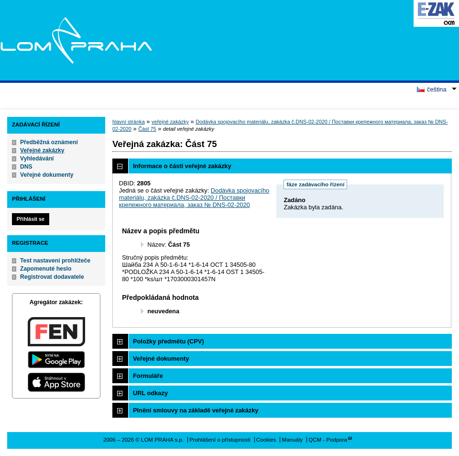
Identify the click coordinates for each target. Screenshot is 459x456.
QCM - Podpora (327, 440)
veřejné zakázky (170, 122)
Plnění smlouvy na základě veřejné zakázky (195, 410)
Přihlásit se (30, 219)
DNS (26, 166)
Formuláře (148, 375)
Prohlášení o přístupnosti (219, 440)
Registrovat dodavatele (52, 277)
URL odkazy (150, 393)
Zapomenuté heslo (45, 268)
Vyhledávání (37, 158)
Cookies (266, 440)
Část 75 (147, 129)
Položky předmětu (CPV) (168, 341)
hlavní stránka (128, 122)
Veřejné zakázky (42, 150)
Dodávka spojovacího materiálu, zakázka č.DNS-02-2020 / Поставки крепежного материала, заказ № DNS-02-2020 (194, 197)
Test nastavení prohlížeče (55, 260)
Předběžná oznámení (49, 142)
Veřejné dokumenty (46, 174)
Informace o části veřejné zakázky (182, 166)
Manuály (292, 440)
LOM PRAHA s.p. (76, 40)
